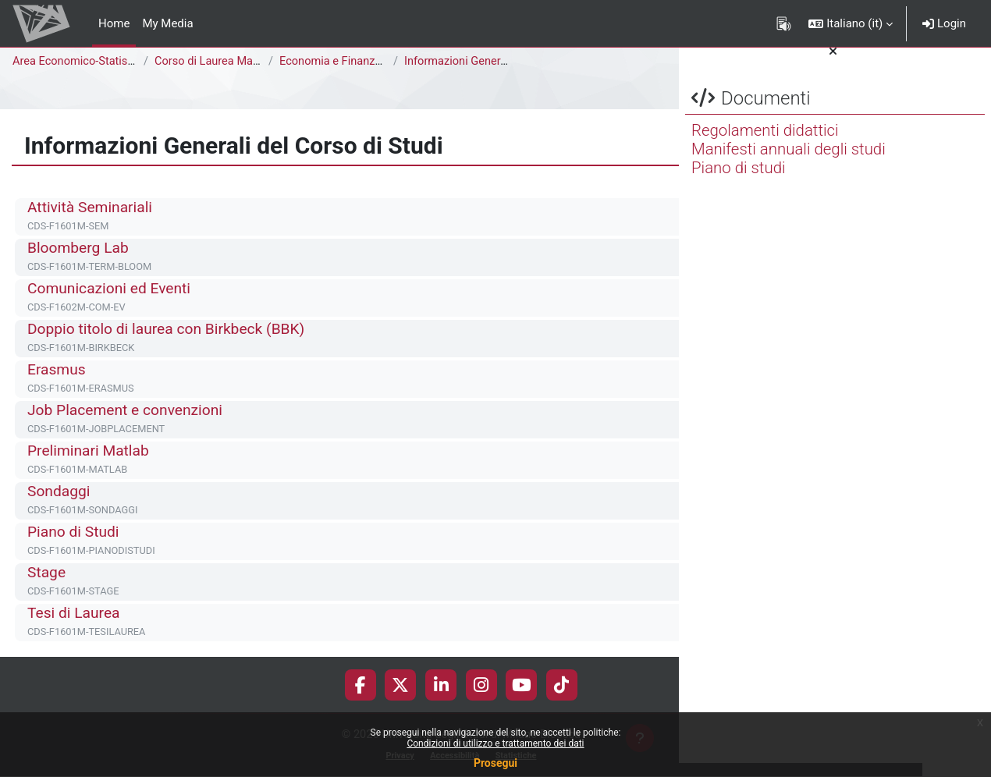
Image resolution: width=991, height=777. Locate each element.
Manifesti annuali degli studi (788, 163)
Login (944, 23)
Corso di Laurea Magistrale (224, 62)
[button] (850, 23)
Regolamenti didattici (765, 144)
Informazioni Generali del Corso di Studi (506, 62)
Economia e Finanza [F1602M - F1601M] (383, 62)
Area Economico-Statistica (81, 62)
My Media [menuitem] (167, 23)
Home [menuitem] (114, 23)
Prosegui (495, 763)
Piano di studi (738, 181)
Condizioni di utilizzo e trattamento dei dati (495, 743)
